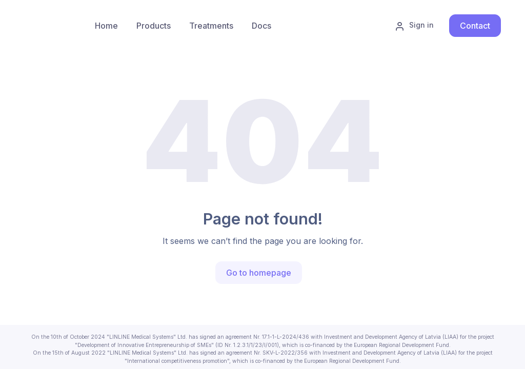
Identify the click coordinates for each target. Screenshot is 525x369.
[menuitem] (153, 25)
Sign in (414, 25)
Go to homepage (258, 273)
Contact (475, 25)
